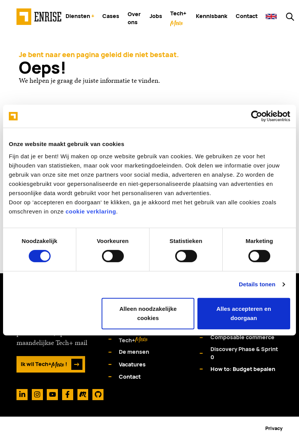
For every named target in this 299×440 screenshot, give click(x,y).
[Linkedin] (22, 394)
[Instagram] (37, 394)
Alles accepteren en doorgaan (243, 313)
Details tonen (257, 284)
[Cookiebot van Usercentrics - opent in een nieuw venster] (256, 116)
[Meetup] (83, 394)
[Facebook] (67, 394)
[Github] (98, 394)
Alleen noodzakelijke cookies (148, 313)
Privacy (274, 428)
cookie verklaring (91, 211)
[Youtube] (52, 394)
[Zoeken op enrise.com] (290, 16)
